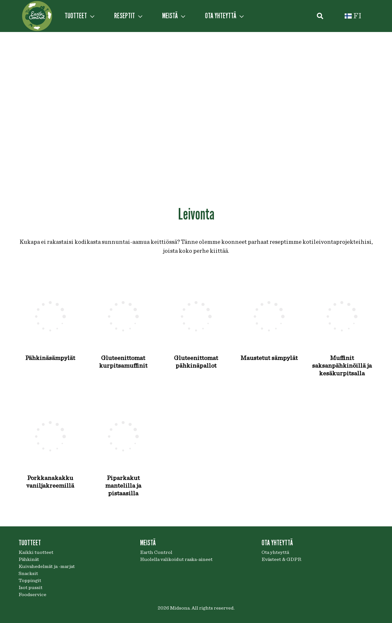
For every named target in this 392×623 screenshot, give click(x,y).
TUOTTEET (79, 15)
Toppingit (30, 580)
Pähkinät (29, 559)
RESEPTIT (128, 15)
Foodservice (32, 594)
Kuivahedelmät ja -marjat (47, 566)
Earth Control (156, 552)
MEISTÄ (173, 15)
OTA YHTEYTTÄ (224, 15)
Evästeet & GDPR (281, 559)
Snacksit (28, 573)
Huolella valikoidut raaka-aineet (176, 559)
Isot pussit (31, 587)
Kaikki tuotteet (36, 552)
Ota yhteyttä (275, 552)
